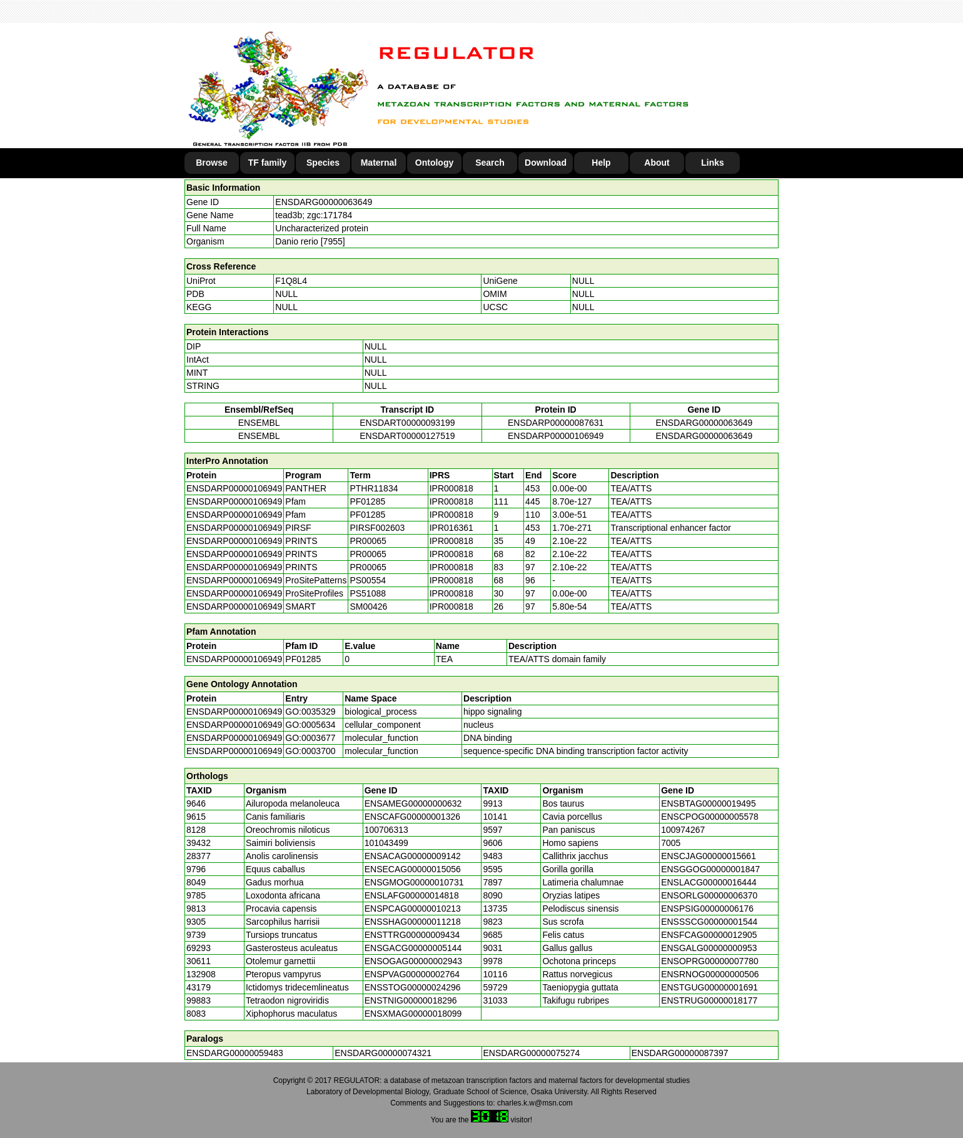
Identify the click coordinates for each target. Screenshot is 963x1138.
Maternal (379, 163)
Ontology (434, 163)
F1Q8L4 (291, 281)
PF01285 (303, 659)
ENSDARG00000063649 (323, 202)
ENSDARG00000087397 (680, 1053)
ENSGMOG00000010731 (414, 882)
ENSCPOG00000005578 (710, 817)
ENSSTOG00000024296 (413, 987)
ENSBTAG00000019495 (708, 803)
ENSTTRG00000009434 (412, 935)
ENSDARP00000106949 (555, 436)
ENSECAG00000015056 (413, 869)
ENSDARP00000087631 (555, 423)
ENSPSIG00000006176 (707, 909)
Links (712, 163)
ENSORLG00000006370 (709, 895)
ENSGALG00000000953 (709, 948)
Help (601, 163)
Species (323, 163)
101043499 (386, 843)
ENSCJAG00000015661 (708, 856)
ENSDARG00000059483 (234, 1053)
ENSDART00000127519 (407, 436)
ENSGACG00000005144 (413, 948)
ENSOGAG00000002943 (413, 961)
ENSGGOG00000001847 (710, 869)
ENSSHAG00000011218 (413, 922)
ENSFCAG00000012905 (709, 935)
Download (546, 163)
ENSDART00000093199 (407, 423)
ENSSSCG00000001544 (709, 922)
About (656, 163)
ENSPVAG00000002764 (412, 974)
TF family (267, 163)
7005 (670, 843)
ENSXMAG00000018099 (413, 1014)
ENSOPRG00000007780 (710, 961)
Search (490, 163)
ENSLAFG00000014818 (412, 895)
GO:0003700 (310, 751)
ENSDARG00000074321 (383, 1053)
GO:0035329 (310, 712)
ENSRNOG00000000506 (710, 974)
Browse (212, 163)
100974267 (683, 830)
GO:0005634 (310, 725)
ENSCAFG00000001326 (412, 817)
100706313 (386, 830)
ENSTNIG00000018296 (411, 1000)
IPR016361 (451, 528)
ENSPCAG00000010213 (413, 909)
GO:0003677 (310, 738)
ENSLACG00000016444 (709, 882)
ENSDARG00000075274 (531, 1053)
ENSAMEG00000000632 (413, 803)
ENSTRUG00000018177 (709, 1000)
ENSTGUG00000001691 (709, 987)
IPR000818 (451, 488)
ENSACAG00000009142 (413, 856)
